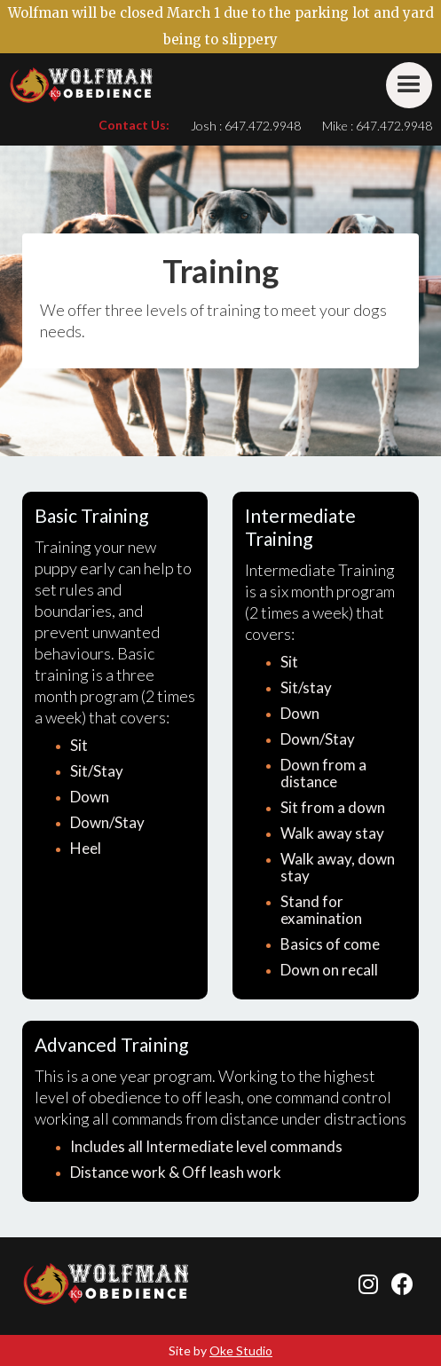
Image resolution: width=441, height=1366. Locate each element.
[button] (409, 85)
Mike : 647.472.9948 (377, 125)
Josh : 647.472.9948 (246, 125)
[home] (81, 85)
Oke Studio (240, 1350)
